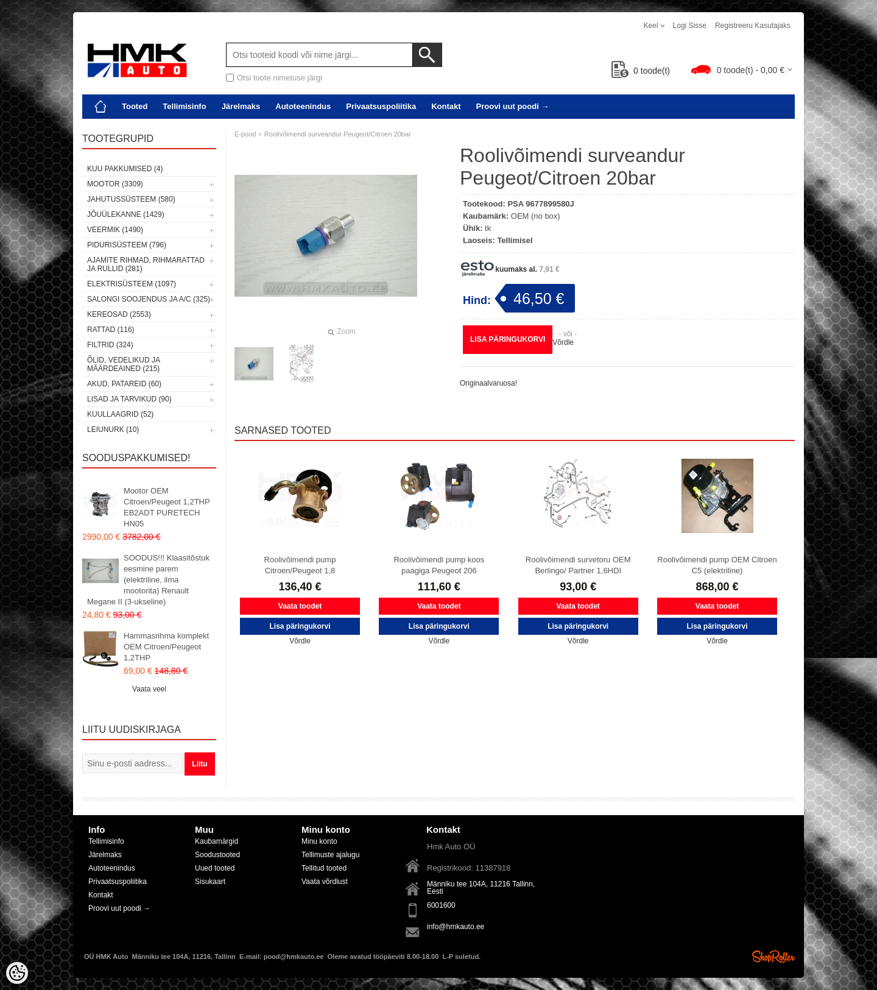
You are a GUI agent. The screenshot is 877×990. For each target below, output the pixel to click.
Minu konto (319, 841)
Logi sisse (689, 25)
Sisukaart (210, 881)
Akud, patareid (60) (124, 384)
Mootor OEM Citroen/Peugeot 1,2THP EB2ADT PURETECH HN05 (167, 507)
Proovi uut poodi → (512, 106)
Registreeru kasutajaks (753, 25)
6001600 (441, 905)
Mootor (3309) (115, 184)
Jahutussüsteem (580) (131, 199)
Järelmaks (241, 106)
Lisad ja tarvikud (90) (129, 399)
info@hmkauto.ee (455, 926)
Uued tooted (214, 868)
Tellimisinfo (184, 106)
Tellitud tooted (324, 868)
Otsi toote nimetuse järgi (279, 77)
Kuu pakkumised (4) (125, 168)
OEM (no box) (535, 216)
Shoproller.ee (773, 956)
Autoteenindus (303, 106)
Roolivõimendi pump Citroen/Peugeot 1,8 (300, 565)
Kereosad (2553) (119, 314)
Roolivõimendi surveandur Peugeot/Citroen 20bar (337, 134)
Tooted (134, 106)
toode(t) (640, 70)
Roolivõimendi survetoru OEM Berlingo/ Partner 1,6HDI (578, 565)
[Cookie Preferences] (17, 973)
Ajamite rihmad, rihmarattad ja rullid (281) (146, 264)
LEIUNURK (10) (113, 429)
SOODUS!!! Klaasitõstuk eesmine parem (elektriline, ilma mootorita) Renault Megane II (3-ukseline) (148, 579)
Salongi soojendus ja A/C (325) (148, 299)
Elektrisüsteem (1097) (131, 284)
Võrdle (563, 342)
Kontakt (445, 106)
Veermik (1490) (115, 229)
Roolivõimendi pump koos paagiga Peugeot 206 (438, 565)
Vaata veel (149, 689)
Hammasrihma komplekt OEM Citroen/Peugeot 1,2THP (166, 646)
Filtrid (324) (110, 345)
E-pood (245, 134)
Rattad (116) (111, 329)
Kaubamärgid (216, 841)
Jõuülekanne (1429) (125, 214)
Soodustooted (217, 854)
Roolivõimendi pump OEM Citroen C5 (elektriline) (717, 565)
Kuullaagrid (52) (120, 414)
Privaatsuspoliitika (381, 106)
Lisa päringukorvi (507, 339)
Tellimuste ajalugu (330, 854)
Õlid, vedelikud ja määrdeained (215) (123, 364)
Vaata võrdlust (324, 881)
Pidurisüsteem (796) (126, 245)
